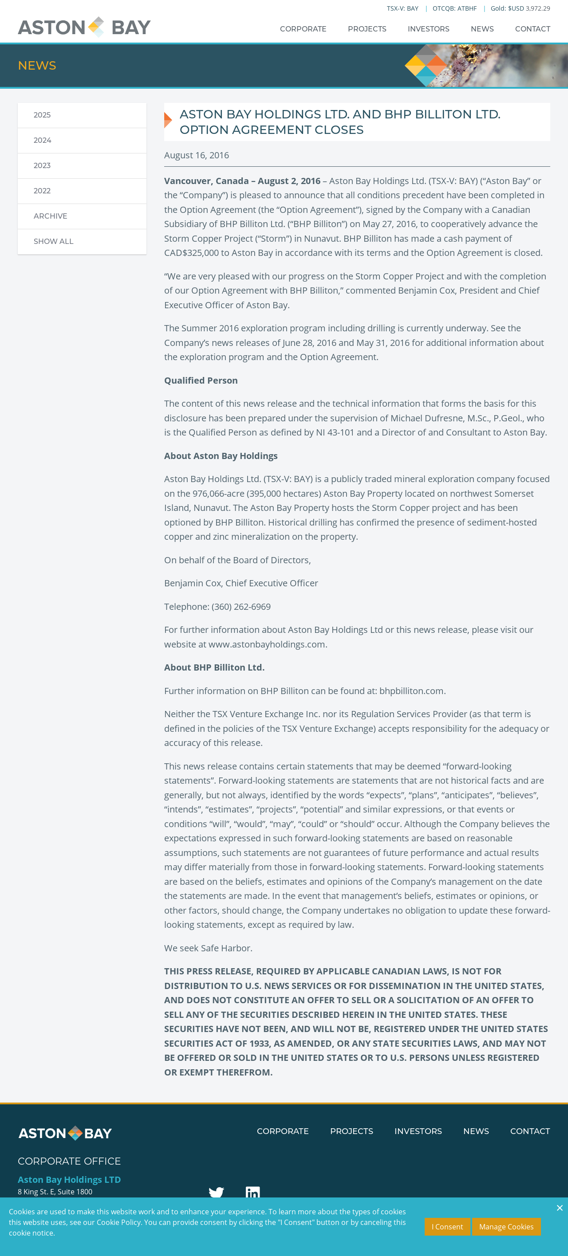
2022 (42, 191)
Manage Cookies (506, 1227)
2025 (42, 115)
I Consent (447, 1227)
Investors (429, 29)
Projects (367, 29)
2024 (42, 140)
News (482, 29)
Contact (532, 29)
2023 (42, 165)
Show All (54, 241)
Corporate (303, 29)
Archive (50, 216)
